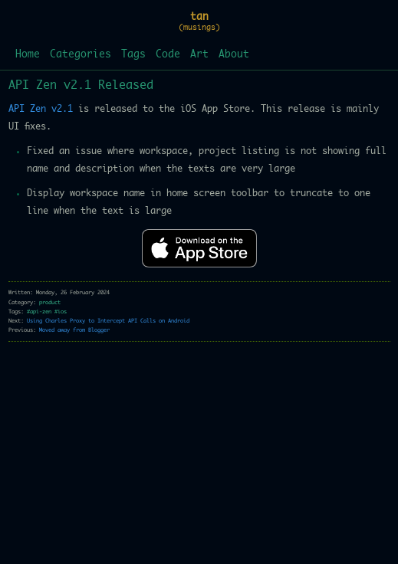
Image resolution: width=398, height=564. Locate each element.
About (234, 55)
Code (168, 55)
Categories (80, 55)
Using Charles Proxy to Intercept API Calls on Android (108, 320)
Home (27, 55)
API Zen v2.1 (40, 108)
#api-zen (39, 311)
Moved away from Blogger (74, 330)
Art (199, 55)
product (50, 302)
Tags (133, 55)
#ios (60, 311)
